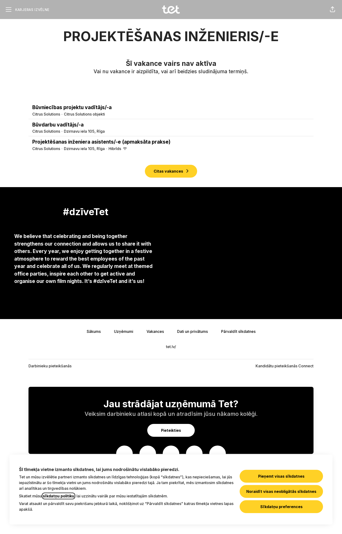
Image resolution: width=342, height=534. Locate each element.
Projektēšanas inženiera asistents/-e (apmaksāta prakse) (171, 142)
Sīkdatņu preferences (281, 506)
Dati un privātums (192, 331)
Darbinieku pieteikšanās (49, 366)
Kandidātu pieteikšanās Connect (285, 366)
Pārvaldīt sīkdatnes (238, 331)
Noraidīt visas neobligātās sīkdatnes (281, 491)
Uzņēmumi (123, 331)
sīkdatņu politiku (58, 496)
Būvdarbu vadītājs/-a (171, 125)
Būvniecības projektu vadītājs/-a (171, 107)
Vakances (155, 331)
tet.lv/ (171, 346)
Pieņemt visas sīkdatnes (281, 476)
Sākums (94, 331)
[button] (332, 9)
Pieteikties (171, 430)
